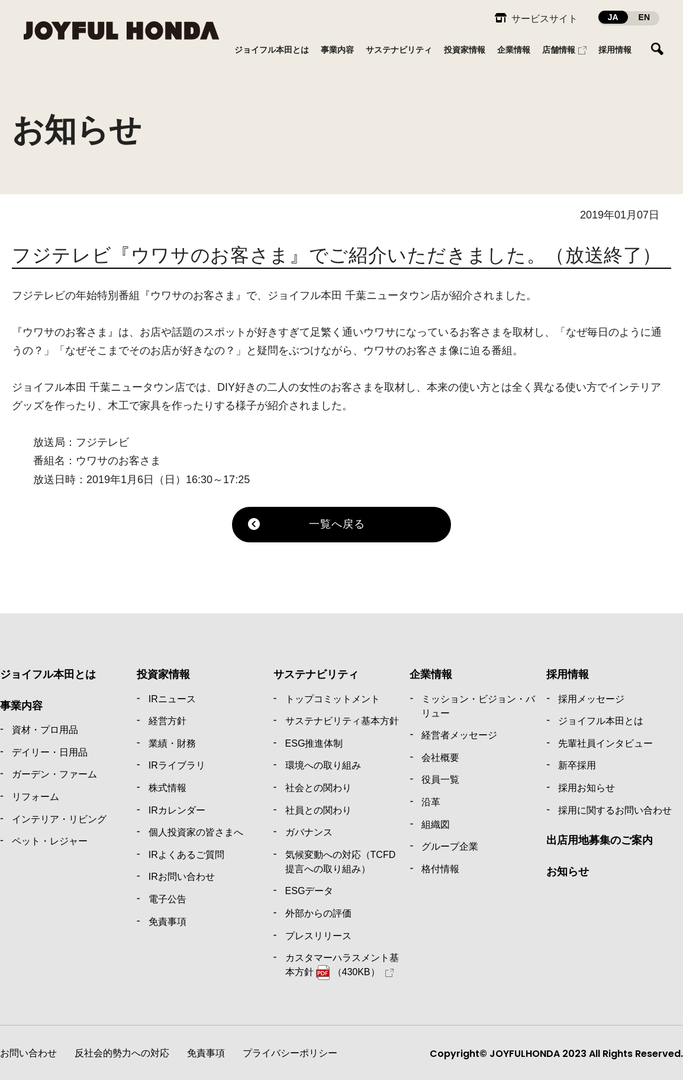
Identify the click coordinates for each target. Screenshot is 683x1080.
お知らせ (567, 871)
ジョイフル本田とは (48, 674)
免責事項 (206, 1053)
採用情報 (567, 674)
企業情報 (431, 674)
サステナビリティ (316, 674)
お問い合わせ (28, 1053)
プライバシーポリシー (290, 1053)
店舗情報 (558, 49)
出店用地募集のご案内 (599, 840)
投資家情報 (163, 674)
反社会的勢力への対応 (122, 1053)
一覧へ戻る (337, 524)
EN (644, 17)
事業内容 (21, 706)
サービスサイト (544, 19)
